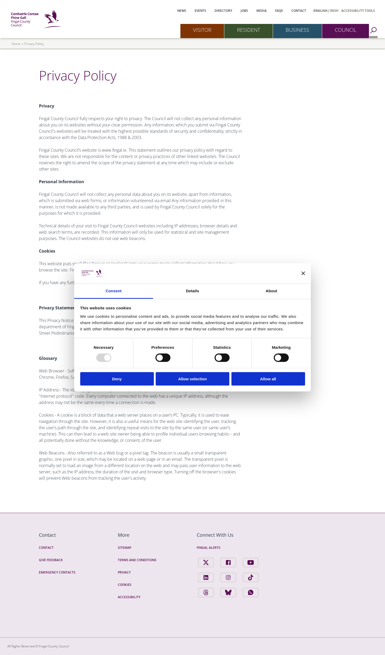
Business (297, 29)
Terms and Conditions (137, 560)
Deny (117, 378)
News (181, 10)
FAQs (279, 10)
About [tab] (271, 291)
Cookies (124, 584)
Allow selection (192, 378)
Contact (298, 10)
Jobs (244, 10)
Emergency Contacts (57, 572)
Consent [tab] (114, 291)
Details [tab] (192, 291)
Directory (223, 10)
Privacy (124, 572)
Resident (248, 29)
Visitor (202, 29)
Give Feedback (51, 560)
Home (16, 44)
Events (200, 10)
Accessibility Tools (358, 10)
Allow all (268, 378)
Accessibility (129, 597)
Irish (334, 10)
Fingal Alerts (208, 547)
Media (261, 10)
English (320, 10)
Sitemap (124, 547)
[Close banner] (303, 273)
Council (345, 29)
